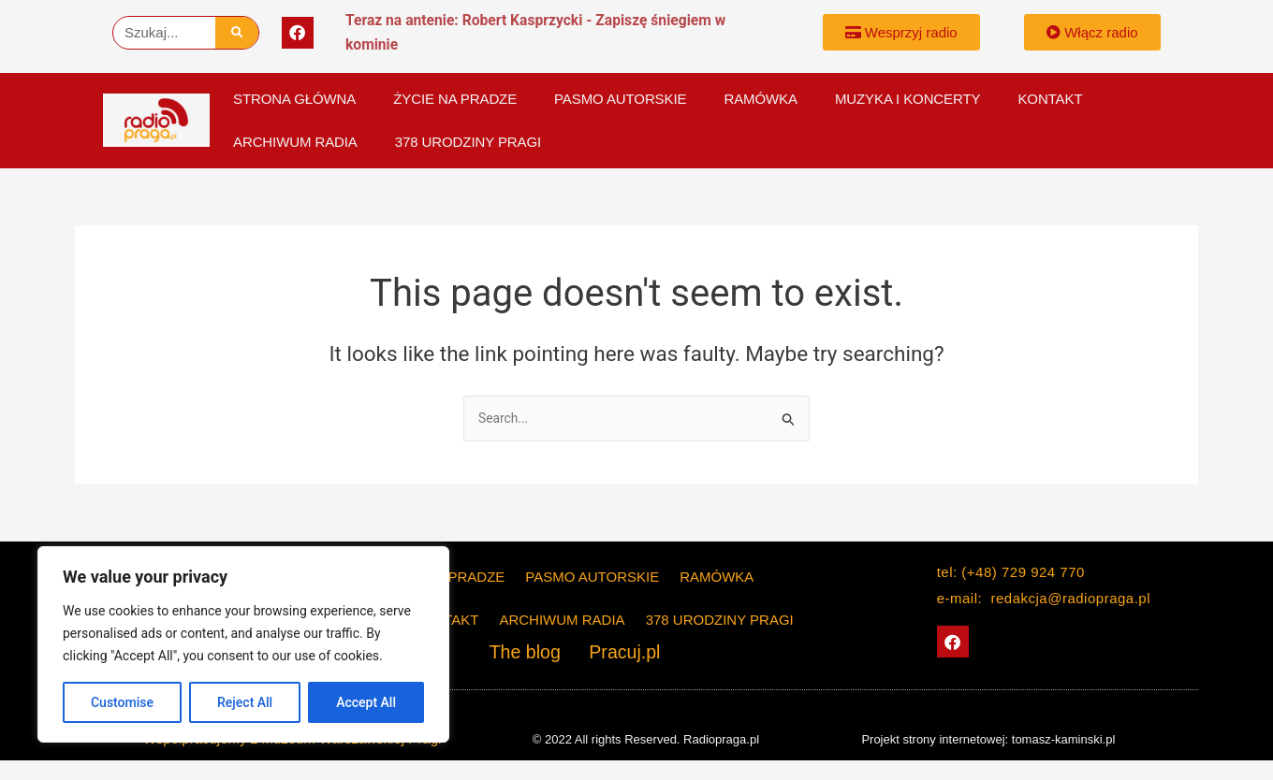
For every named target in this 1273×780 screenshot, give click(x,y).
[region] (243, 644)
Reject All (244, 702)
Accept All (366, 702)
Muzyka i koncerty (908, 99)
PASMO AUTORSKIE (620, 99)
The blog (535, 653)
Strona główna (294, 99)
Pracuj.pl (616, 653)
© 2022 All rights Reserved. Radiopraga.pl (646, 739)
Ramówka (760, 99)
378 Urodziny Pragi (468, 142)
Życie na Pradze (455, 99)
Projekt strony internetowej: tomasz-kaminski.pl (988, 739)
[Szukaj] (237, 33)
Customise (122, 702)
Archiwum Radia (295, 142)
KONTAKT (1049, 99)
